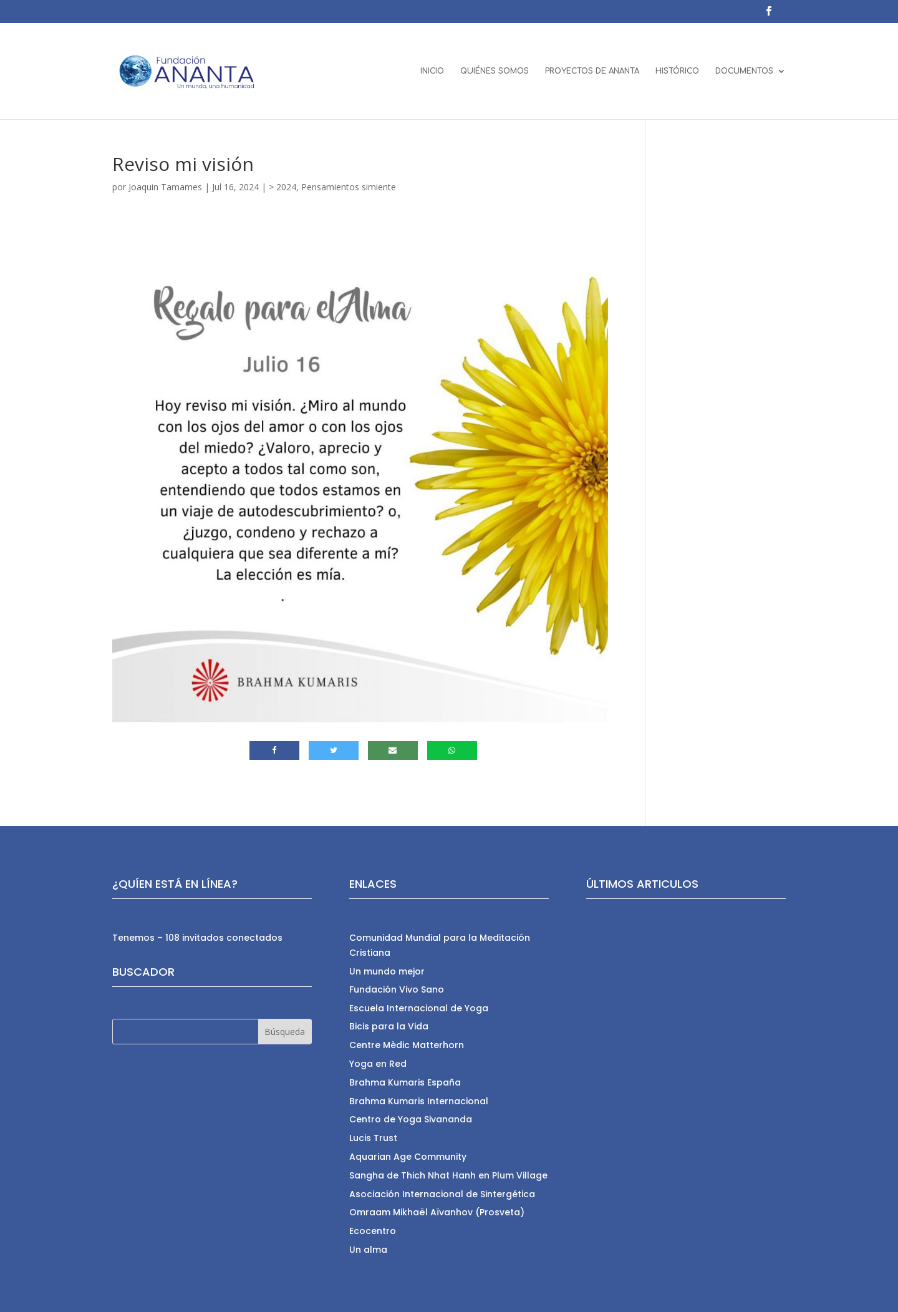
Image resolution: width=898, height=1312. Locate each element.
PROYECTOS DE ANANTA (592, 71)
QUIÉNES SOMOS (494, 71)
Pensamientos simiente (348, 187)
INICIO (432, 71)
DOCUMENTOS (744, 71)
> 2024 (282, 187)
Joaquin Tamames (165, 187)
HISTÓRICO (677, 71)
